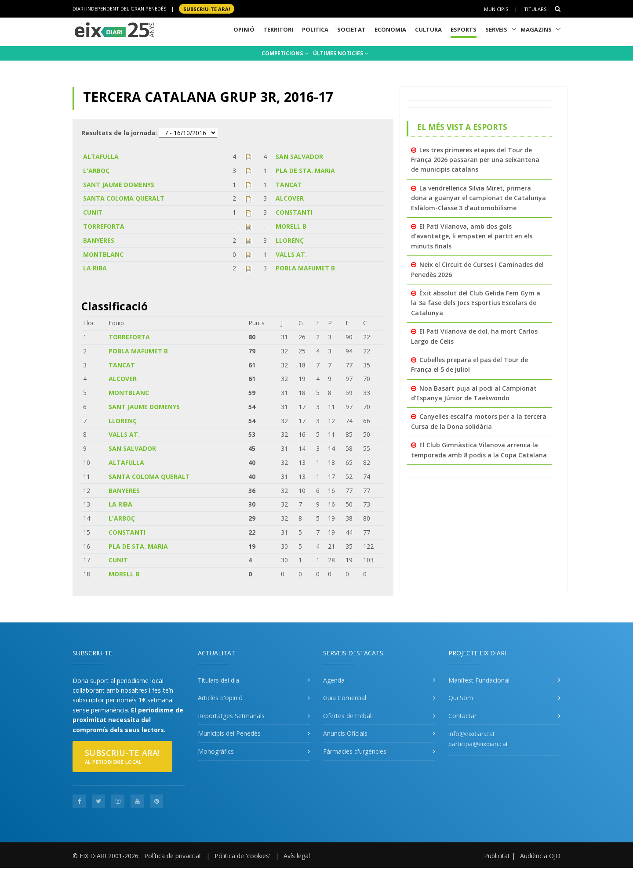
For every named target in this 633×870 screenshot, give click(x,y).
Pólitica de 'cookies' (242, 856)
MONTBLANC (103, 254)
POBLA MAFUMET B (305, 268)
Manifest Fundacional (478, 680)
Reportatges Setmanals (231, 716)
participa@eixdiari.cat (478, 744)
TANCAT (289, 184)
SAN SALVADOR (299, 156)
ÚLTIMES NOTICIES (340, 53)
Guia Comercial (344, 698)
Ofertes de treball (348, 716)
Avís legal (297, 856)
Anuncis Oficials (345, 733)
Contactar (462, 716)
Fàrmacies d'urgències (354, 751)
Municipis (496, 9)
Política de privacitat (172, 856)
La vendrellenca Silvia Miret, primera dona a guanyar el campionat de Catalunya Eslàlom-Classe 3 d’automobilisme (478, 198)
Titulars (535, 9)
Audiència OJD (540, 856)
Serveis (496, 29)
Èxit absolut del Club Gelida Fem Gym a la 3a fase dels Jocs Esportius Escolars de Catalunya (475, 303)
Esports (464, 29)
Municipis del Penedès (229, 733)
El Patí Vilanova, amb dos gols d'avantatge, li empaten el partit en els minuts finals (471, 236)
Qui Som (460, 698)
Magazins (536, 29)
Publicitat (497, 856)
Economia (390, 29)
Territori (278, 29)
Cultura (428, 29)
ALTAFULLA (101, 156)
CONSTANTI (294, 212)
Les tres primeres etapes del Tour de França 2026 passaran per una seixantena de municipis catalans (475, 160)
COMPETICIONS (285, 53)
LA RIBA (95, 268)
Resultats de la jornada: (119, 133)
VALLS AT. (291, 254)
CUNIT (92, 212)
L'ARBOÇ (96, 170)
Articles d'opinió (220, 698)
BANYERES (98, 240)
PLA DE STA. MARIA (305, 170)
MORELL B (291, 226)
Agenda (334, 680)
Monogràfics (216, 751)
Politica (315, 29)
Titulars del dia (218, 680)
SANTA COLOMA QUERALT (123, 198)
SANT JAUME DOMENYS (118, 184)
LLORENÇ (290, 240)
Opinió (244, 29)
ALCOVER (290, 198)
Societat (351, 29)
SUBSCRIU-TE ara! (206, 8)
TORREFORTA (103, 226)
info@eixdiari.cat (471, 734)
